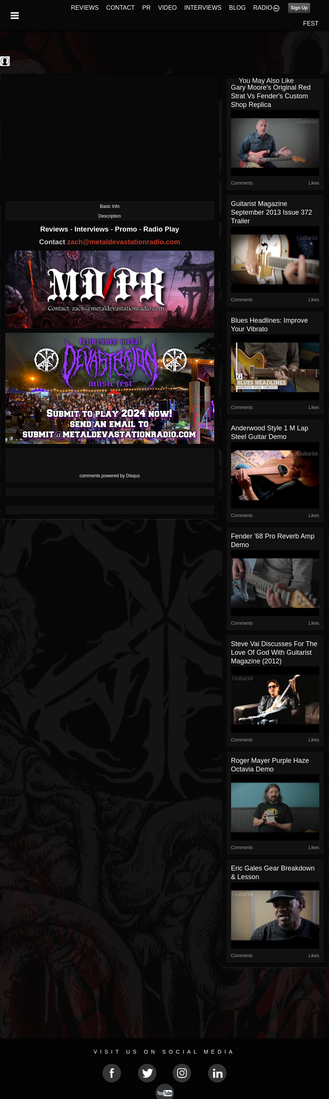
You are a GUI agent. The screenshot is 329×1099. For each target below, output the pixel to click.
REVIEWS (85, 8)
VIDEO (167, 8)
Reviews (55, 229)
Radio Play (161, 229)
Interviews (92, 229)
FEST (310, 23)
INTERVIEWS (202, 8)
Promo (127, 229)
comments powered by (110, 475)
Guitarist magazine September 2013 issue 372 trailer (271, 212)
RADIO (262, 8)
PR (146, 8)
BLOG (237, 8)
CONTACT (120, 8)
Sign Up (299, 8)
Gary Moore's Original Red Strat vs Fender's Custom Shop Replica (271, 96)
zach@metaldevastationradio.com (123, 242)
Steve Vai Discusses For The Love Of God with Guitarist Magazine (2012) (274, 652)
